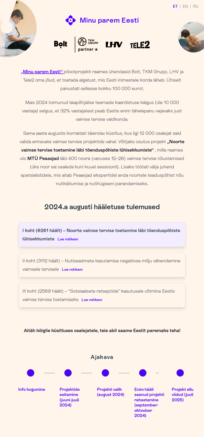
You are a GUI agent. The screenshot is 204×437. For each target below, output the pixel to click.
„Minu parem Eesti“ (42, 71)
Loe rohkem (67, 239)
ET (175, 6)
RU (195, 6)
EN (185, 6)
